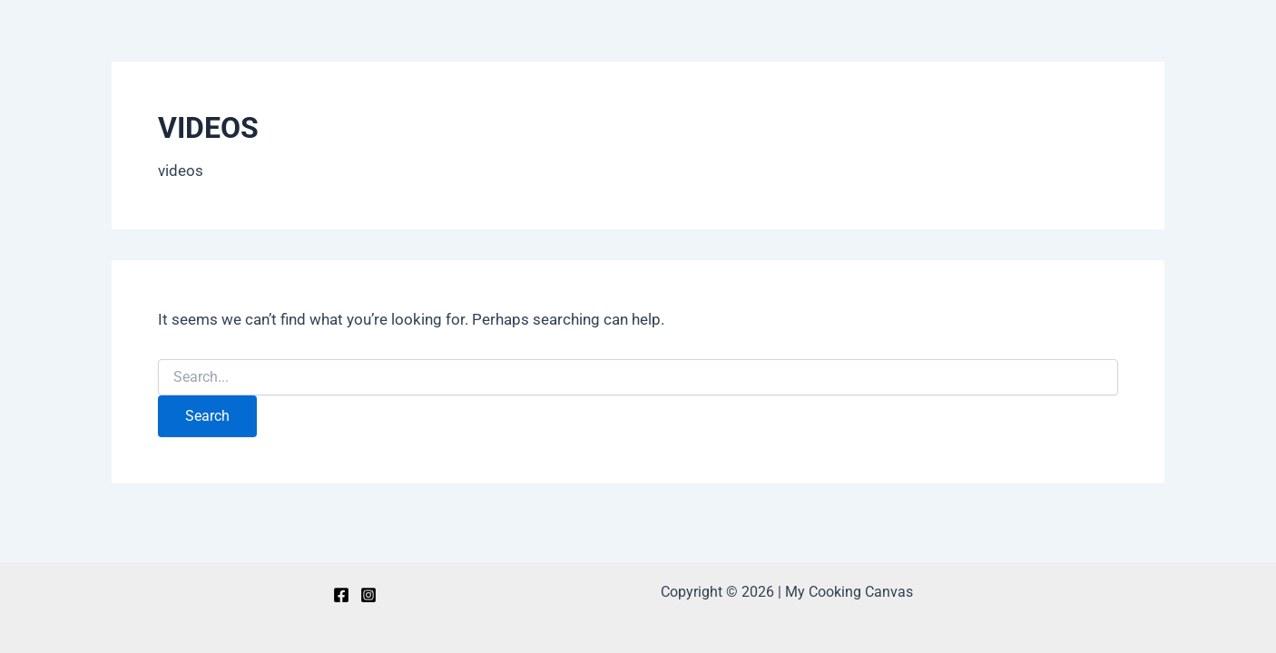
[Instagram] (368, 595)
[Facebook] (341, 595)
